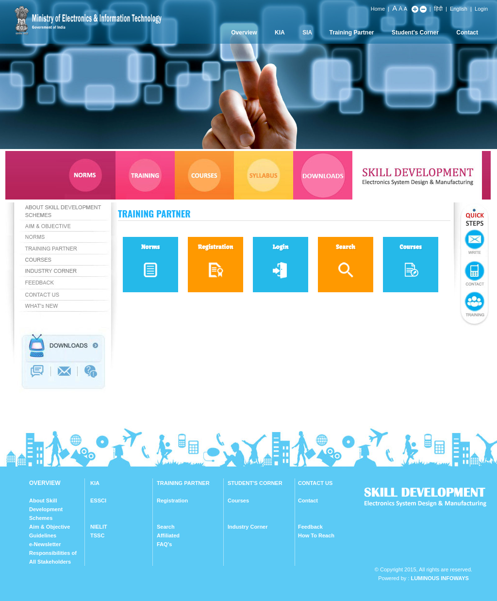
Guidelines (42, 535)
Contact (467, 32)
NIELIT (98, 527)
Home (378, 9)
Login (481, 9)
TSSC (97, 535)
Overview (244, 32)
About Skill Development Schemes (46, 509)
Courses (238, 500)
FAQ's (164, 544)
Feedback (310, 527)
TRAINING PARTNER (183, 483)
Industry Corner (248, 527)
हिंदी (438, 9)
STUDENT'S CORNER (255, 483)
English (458, 9)
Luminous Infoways (439, 578)
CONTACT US (315, 483)
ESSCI (98, 500)
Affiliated (168, 535)
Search (166, 527)
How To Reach (316, 535)
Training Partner (352, 32)
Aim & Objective (49, 527)
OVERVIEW (44, 483)
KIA (280, 32)
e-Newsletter (45, 544)
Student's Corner (415, 32)
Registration (172, 500)
